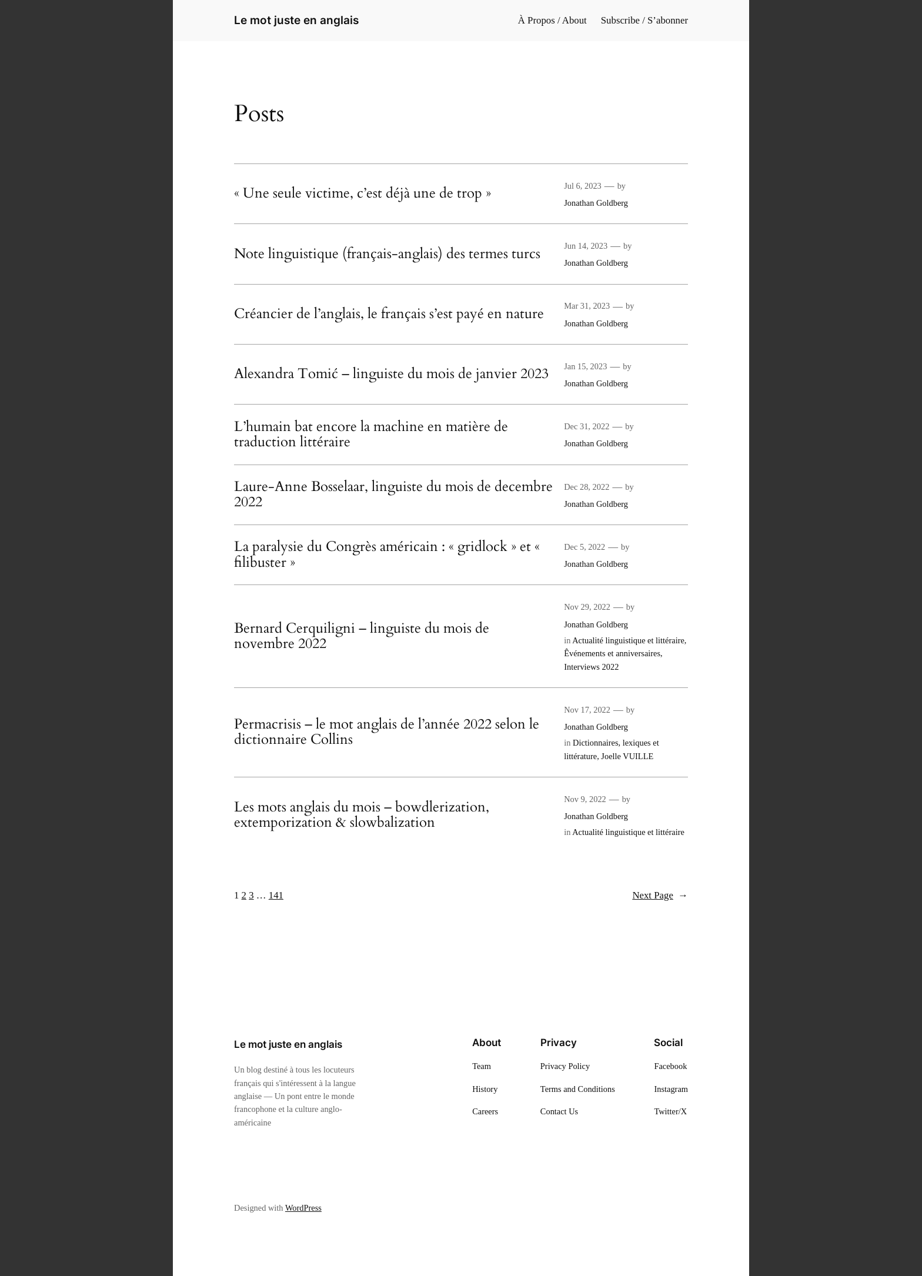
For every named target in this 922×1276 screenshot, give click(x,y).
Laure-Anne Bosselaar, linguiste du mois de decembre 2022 (393, 494)
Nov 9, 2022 (585, 799)
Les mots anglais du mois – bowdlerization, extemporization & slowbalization (361, 815)
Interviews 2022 (591, 667)
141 (276, 895)
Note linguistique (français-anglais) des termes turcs (387, 254)
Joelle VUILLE (627, 756)
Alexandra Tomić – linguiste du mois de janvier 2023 (391, 374)
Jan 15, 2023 (585, 366)
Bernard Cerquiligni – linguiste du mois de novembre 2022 (361, 636)
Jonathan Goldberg (596, 203)
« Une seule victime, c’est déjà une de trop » (362, 193)
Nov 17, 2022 (587, 709)
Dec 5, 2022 (584, 547)
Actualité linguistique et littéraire (628, 640)
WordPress (303, 1207)
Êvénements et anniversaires (612, 653)
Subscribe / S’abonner (644, 20)
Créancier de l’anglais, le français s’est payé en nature (389, 314)
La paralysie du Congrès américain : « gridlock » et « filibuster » (387, 554)
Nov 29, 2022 (587, 607)
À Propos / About (552, 20)
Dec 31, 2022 (586, 426)
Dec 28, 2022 (586, 487)
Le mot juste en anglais (296, 20)
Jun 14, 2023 (585, 245)
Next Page (660, 895)
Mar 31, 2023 (587, 305)
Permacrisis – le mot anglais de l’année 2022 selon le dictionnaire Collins (386, 732)
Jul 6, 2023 (583, 186)
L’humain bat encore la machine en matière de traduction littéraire (371, 434)
